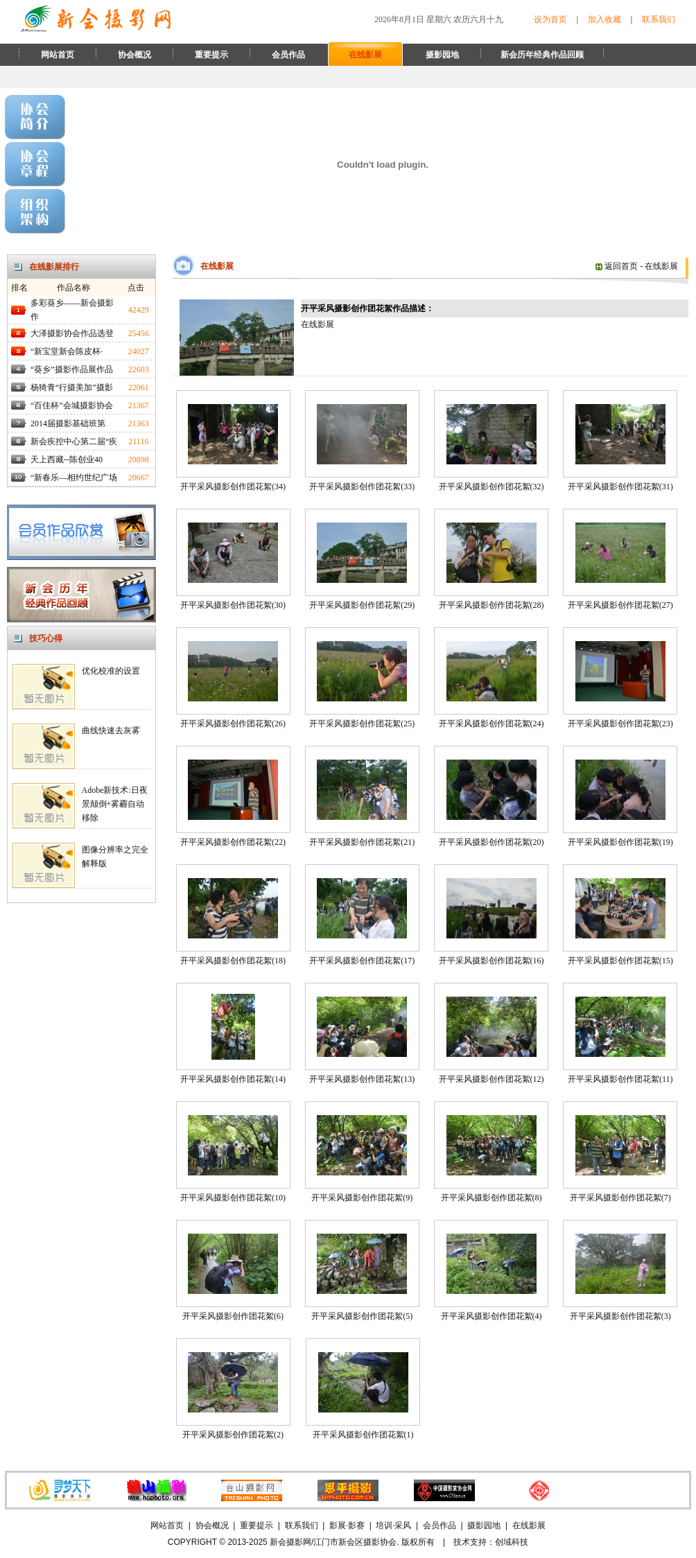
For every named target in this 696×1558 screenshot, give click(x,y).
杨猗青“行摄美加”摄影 (72, 387)
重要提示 (211, 55)
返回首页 (616, 266)
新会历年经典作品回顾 (542, 55)
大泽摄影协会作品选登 (72, 333)
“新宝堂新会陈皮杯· (67, 351)
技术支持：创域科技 (490, 1542)
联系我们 (658, 19)
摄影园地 (442, 55)
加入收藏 (604, 19)
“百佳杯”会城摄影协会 (72, 405)
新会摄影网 (290, 1542)
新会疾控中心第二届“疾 (74, 441)
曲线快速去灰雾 (111, 730)
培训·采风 (393, 1525)
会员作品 (288, 55)
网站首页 (57, 55)
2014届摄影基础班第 (68, 423)
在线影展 (365, 55)
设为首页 (550, 19)
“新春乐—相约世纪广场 (74, 477)
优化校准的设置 (111, 671)
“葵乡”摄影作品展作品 (72, 369)
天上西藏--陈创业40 (67, 459)
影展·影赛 (347, 1525)
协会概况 (134, 55)
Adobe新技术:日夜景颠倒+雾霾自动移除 (115, 804)
